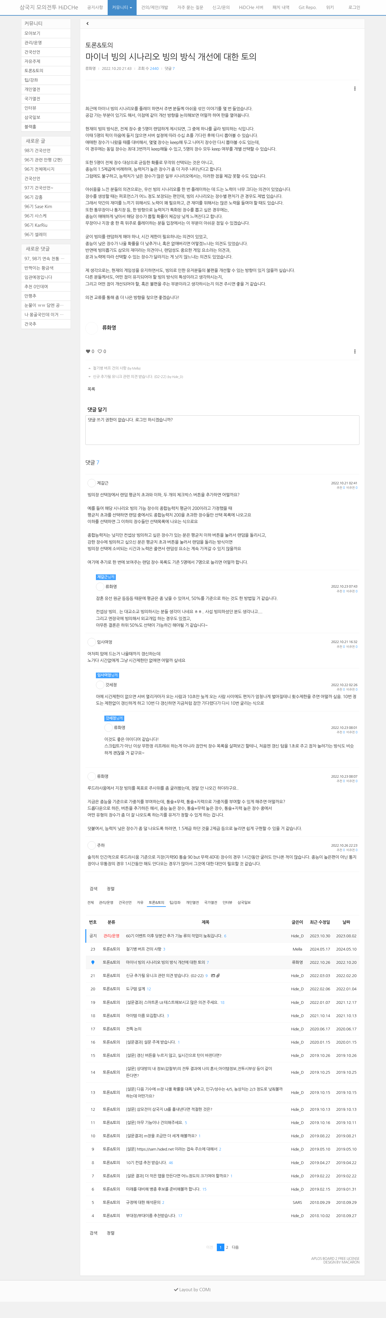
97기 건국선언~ (38, 188)
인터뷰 (235, 903)
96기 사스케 (35, 216)
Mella (294, 950)
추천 (341, 487)
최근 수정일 (318, 922)
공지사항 (95, 7)
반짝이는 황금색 (38, 268)
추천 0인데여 (36, 287)
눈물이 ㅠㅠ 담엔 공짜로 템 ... (47, 305)
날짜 (345, 922)
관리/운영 (107, 903)
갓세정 (111, 685)
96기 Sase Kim (38, 207)
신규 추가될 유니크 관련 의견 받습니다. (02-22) (135, 377)
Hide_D (294, 937)
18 (230, 1007)
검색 (93, 889)
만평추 (30, 296)
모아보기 (32, 33)
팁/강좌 (180, 903)
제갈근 (103, 483)
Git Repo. (308, 7)
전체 (90, 903)
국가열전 (217, 903)
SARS (294, 1217)
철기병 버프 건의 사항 (114, 368)
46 (175, 1176)
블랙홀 (30, 127)
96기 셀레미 (35, 235)
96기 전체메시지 (39, 169)
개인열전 (198, 903)
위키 (330, 7)
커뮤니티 (122, 7)
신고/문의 (221, 7)
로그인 (353, 7)
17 (185, 1232)
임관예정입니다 (38, 277)
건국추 (30, 324)
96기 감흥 (33, 197)
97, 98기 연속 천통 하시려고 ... (47, 259)
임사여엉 (104, 642)
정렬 (110, 889)
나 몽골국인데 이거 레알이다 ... (47, 315)
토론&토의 (99, 45)
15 (211, 1204)
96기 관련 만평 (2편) (43, 160)
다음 (235, 1264)
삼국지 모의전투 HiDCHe (49, 7)
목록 (91, 389)
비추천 (351, 487)
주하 (101, 845)
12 (152, 993)
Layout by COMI (192, 1306)
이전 (209, 1264)
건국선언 (127, 903)
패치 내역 (281, 7)
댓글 (170, 68)
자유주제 (32, 61)
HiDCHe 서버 (251, 7)
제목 (204, 922)
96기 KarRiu (35, 225)
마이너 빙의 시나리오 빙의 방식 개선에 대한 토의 (171, 57)
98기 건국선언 (37, 150)
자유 (143, 903)
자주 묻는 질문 (190, 7)
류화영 (90, 68)
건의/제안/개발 (154, 7)
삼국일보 (253, 903)
